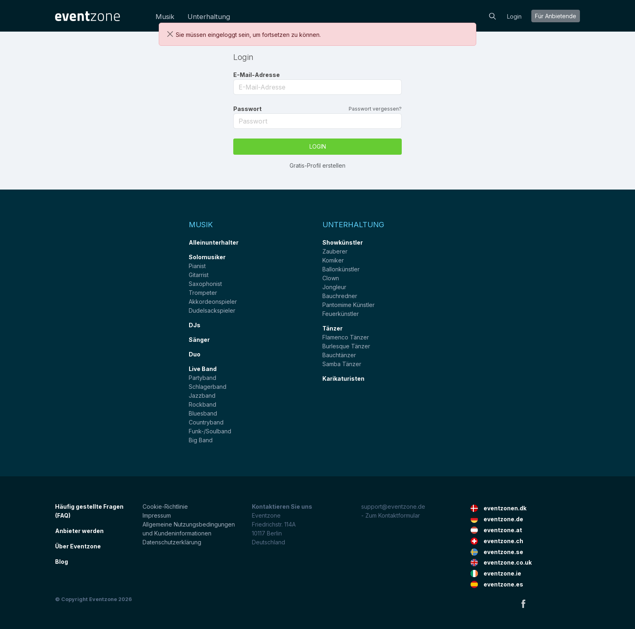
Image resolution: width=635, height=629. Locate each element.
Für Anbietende (555, 16)
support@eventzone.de (393, 506)
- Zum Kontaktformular (390, 515)
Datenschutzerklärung (172, 542)
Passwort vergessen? (375, 109)
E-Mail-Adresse (256, 74)
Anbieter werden (79, 530)
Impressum (157, 515)
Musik (165, 17)
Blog (61, 561)
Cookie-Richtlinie (165, 506)
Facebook (523, 603)
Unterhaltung (209, 17)
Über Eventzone (78, 546)
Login (514, 16)
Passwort (247, 108)
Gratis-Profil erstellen (317, 165)
